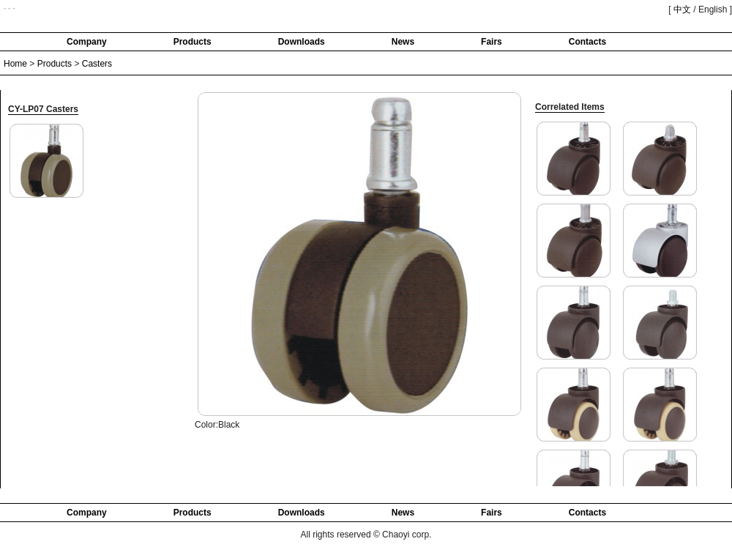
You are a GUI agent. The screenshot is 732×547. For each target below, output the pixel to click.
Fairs (491, 42)
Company (87, 42)
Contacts (587, 42)
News (403, 42)
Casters (97, 64)
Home (15, 64)
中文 (682, 9)
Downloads (301, 42)
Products (192, 42)
